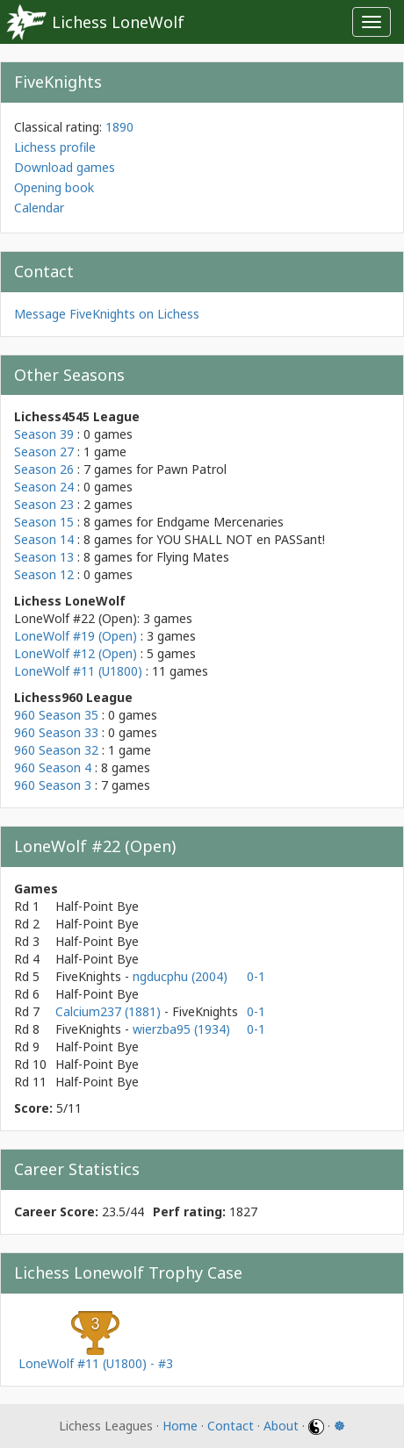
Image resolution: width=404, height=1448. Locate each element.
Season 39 (44, 434)
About (281, 1425)
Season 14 (44, 539)
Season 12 (44, 574)
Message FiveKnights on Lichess (106, 313)
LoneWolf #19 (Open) (75, 635)
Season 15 (44, 521)
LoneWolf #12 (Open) (75, 653)
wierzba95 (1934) (181, 1029)
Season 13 (44, 556)
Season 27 (44, 451)
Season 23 (44, 504)
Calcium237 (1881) (109, 1011)
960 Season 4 (52, 767)
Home (180, 1425)
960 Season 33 (56, 732)
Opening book (54, 187)
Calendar (39, 207)
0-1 (256, 976)
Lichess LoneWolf (118, 21)
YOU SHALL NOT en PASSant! (240, 539)
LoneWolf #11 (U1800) (78, 671)
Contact (230, 1425)
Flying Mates (192, 556)
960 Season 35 (56, 714)
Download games (64, 167)
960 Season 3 (52, 785)
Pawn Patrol (191, 469)
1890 (119, 126)
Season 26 (44, 469)
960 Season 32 (56, 750)
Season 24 (44, 486)
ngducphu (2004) (180, 976)
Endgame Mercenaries (220, 521)
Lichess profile (55, 147)
